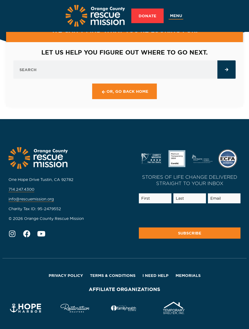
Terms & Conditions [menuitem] (112, 275)
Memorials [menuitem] (188, 275)
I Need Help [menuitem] (155, 275)
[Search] (226, 69)
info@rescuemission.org (31, 199)
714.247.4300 (21, 189)
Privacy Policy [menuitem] (66, 275)
